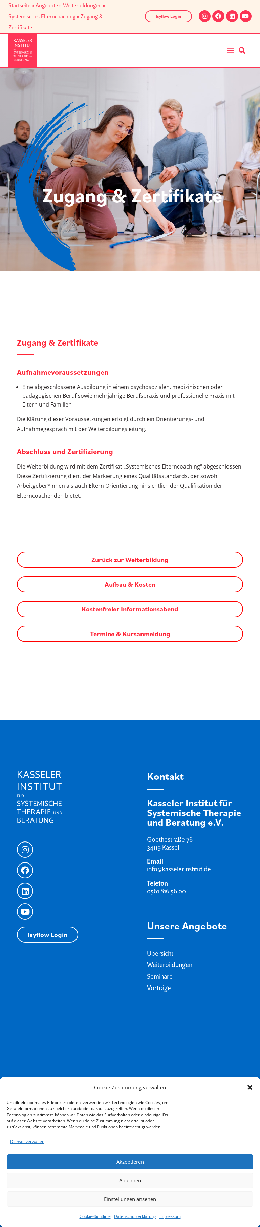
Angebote (47, 5)
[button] (249, 1087)
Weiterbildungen (82, 5)
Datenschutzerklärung (135, 1216)
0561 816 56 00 (166, 891)
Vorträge (159, 988)
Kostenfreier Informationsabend (130, 609)
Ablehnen (130, 1180)
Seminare (160, 976)
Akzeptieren (130, 1161)
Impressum (170, 1216)
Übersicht (160, 953)
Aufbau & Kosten (130, 584)
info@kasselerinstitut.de (179, 869)
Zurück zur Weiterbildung (130, 559)
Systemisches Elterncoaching (41, 16)
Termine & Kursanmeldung (130, 633)
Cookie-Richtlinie (95, 1216)
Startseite (19, 5)
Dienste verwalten (27, 1141)
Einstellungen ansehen (130, 1198)
